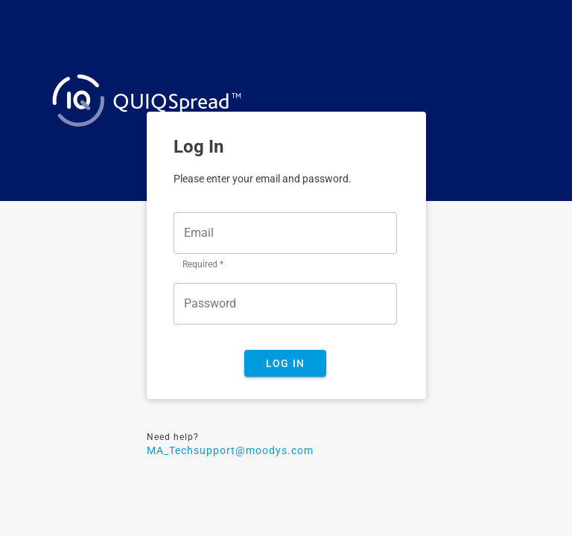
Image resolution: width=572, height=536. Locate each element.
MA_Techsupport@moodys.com (230, 450)
